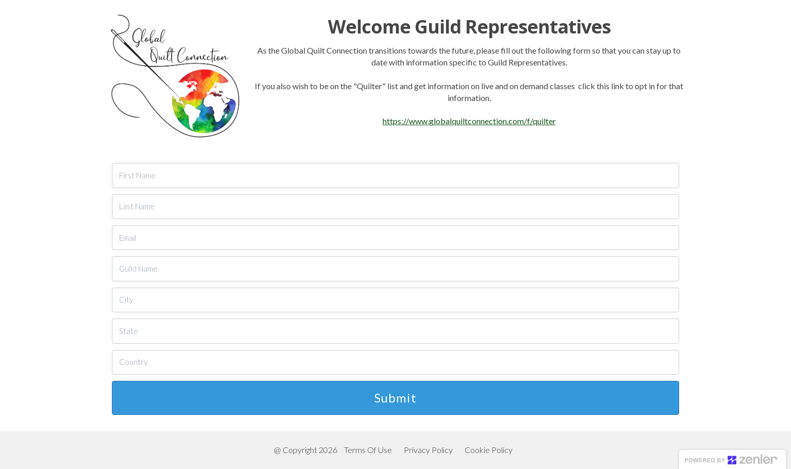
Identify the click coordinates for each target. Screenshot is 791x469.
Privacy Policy (428, 450)
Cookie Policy (489, 450)
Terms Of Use (368, 450)
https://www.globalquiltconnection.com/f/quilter (469, 121)
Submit (395, 397)
